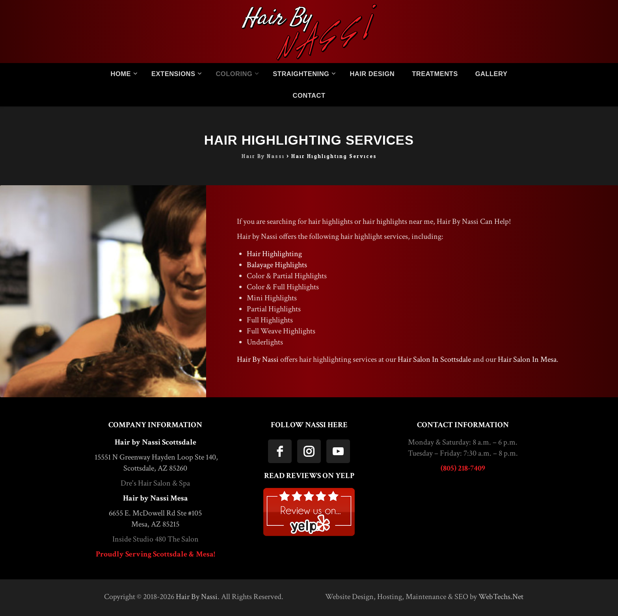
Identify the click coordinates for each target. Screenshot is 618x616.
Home (121, 73)
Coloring (234, 73)
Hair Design (372, 73)
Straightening (301, 73)
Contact (309, 95)
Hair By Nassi (258, 359)
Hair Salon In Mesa (527, 359)
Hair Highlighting (274, 254)
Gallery (491, 73)
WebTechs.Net (500, 597)
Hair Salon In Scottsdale (434, 359)
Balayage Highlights (277, 265)
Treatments (435, 73)
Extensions (173, 73)
